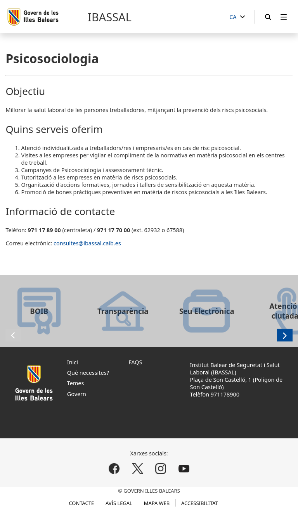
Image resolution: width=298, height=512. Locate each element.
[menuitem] (283, 16)
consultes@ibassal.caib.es (87, 243)
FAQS (135, 362)
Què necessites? (88, 372)
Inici (72, 362)
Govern (76, 394)
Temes (75, 383)
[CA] (237, 17)
